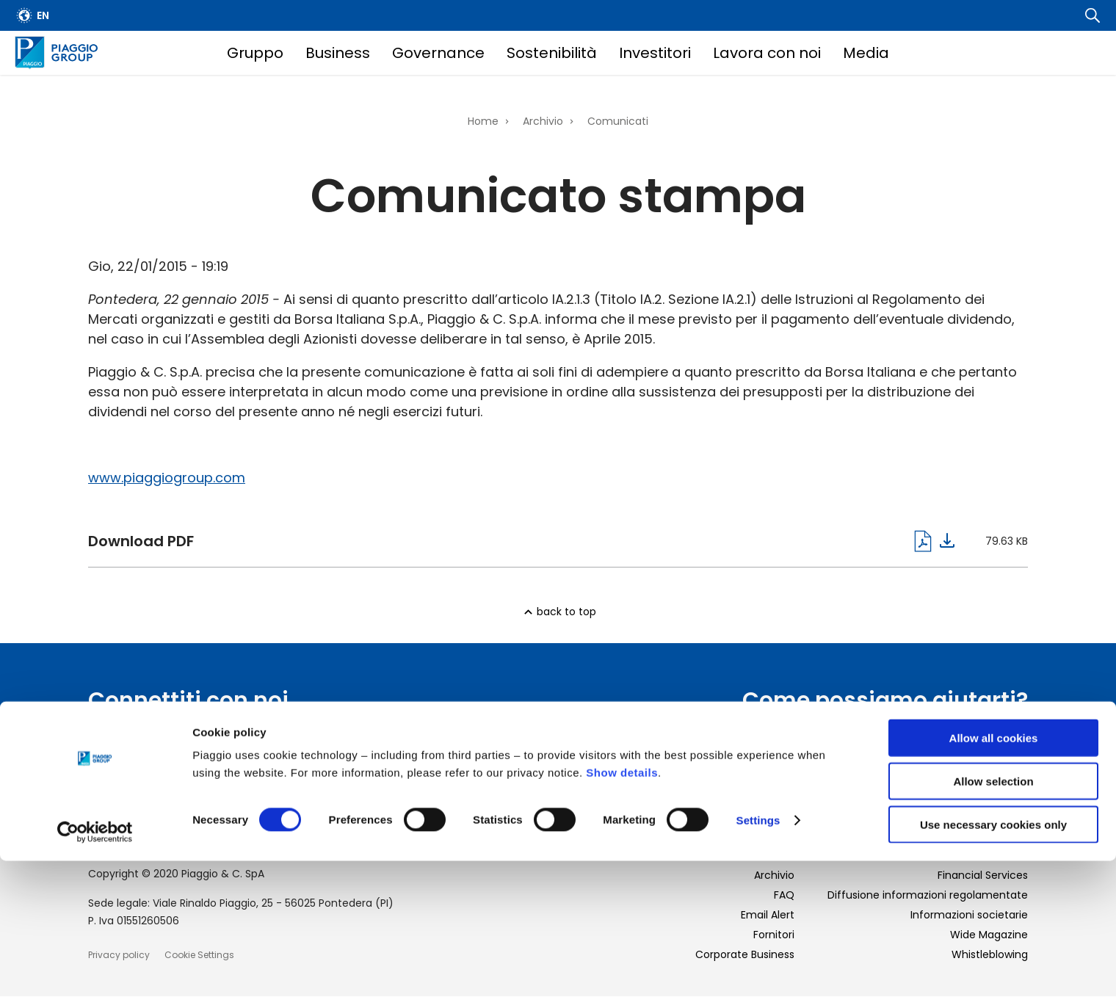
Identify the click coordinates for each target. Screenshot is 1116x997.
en (43, 15)
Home (483, 121)
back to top (566, 611)
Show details (622, 908)
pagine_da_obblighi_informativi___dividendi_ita (521, 541)
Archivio (543, 121)
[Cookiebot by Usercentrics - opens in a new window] (95, 968)
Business (337, 53)
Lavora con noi (767, 53)
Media (866, 53)
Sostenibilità (552, 53)
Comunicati (617, 121)
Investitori (655, 53)
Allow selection (993, 917)
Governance (438, 53)
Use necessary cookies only (993, 960)
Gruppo (255, 53)
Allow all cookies (993, 874)
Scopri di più (987, 764)
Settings (758, 956)
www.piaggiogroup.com (166, 477)
